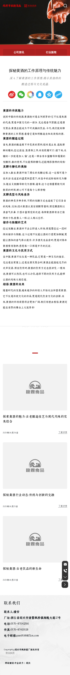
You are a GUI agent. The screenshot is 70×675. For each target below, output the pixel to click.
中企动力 (18, 663)
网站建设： (9, 663)
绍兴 (28, 663)
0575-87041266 (19, 623)
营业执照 (10, 653)
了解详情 (62, 432)
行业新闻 (51, 52)
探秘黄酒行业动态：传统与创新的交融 (28, 494)
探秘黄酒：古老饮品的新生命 (22, 568)
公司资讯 (19, 52)
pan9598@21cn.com (27, 635)
